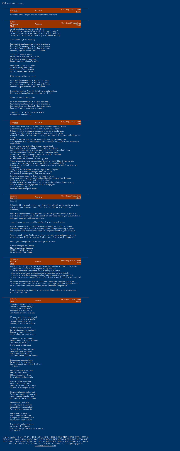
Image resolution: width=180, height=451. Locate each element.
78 (20, 441)
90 (49, 441)
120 (58, 443)
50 (39, 439)
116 (45, 443)
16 (45, 437)
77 (18, 441)
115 (42, 443)
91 (51, 441)
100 (73, 441)
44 (25, 439)
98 (68, 441)
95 (61, 441)
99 (70, 441)
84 (35, 441)
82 (30, 441)
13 (38, 437)
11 (33, 437)
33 (85, 437)
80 (25, 441)
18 (50, 437)
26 (69, 437)
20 (54, 437)
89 (47, 441)
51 (42, 439)
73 (9, 441)
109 (22, 443)
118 (51, 443)
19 (52, 437)
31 (80, 437)
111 (29, 443)
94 (58, 441)
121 (61, 443)
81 (28, 441)
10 (31, 437)
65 (75, 439)
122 (65, 443)
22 (59, 437)
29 (76, 437)
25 (66, 437)
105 (9, 443)
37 (9, 439)
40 (16, 439)
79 (23, 441)
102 (79, 441)
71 (4, 441)
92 (54, 441)
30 (78, 437)
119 (55, 443)
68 (82, 439)
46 (30, 439)
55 (51, 439)
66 (77, 439)
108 (19, 443)
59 (61, 439)
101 (76, 441)
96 (63, 441)
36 (6, 439)
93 (56, 441)
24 (64, 437)
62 (68, 439)
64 (73, 439)
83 (32, 441)
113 (35, 443)
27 (71, 437)
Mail (15, 11)
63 (70, 439)
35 (4, 439)
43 (23, 439)
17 (47, 437)
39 (13, 439)
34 (88, 437)
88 (44, 441)
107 (15, 443)
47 (32, 439)
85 (37, 441)
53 (47, 439)
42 (20, 439)
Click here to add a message (12, 3)
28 (73, 437)
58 (58, 439)
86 (39, 441)
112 (32, 443)
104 (86, 441)
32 (83, 437)
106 (12, 443)
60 (63, 439)
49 (37, 439)
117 (48, 443)
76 (16, 441)
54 (49, 439)
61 (66, 439)
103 (83, 441)
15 (42, 437)
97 (66, 441)
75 (13, 441)
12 (35, 437)
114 (38, 443)
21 (57, 437)
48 (35, 439)
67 (80, 439)
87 (42, 441)
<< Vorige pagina (8, 437)
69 (85, 439)
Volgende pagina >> (75, 443)
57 (56, 439)
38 (11, 439)
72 (6, 441)
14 (40, 437)
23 (61, 437)
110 (25, 443)
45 (28, 439)
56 (54, 439)
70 (87, 439)
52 (44, 439)
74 (11, 441)
